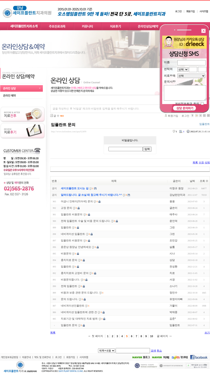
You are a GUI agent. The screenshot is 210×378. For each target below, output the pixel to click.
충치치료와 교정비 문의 (74, 273)
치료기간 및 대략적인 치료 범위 (79, 318)
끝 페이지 (162, 336)
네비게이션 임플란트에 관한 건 (79, 312)
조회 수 (204, 180)
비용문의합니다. (70, 279)
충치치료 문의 (69, 260)
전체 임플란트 (69, 286)
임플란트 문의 (63, 125)
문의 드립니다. (69, 299)
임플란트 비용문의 (71, 214)
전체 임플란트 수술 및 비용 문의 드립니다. (85, 220)
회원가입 (173, 115)
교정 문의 (66, 207)
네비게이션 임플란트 (73, 233)
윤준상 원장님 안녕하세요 (76, 247)
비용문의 (66, 253)
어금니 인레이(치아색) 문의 (77, 201)
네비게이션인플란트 (72, 305)
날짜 (192, 180)
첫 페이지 (97, 336)
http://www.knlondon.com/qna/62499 (68, 131)
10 (151, 336)
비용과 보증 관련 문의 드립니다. (79, 292)
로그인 (185, 115)
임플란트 (66, 227)
